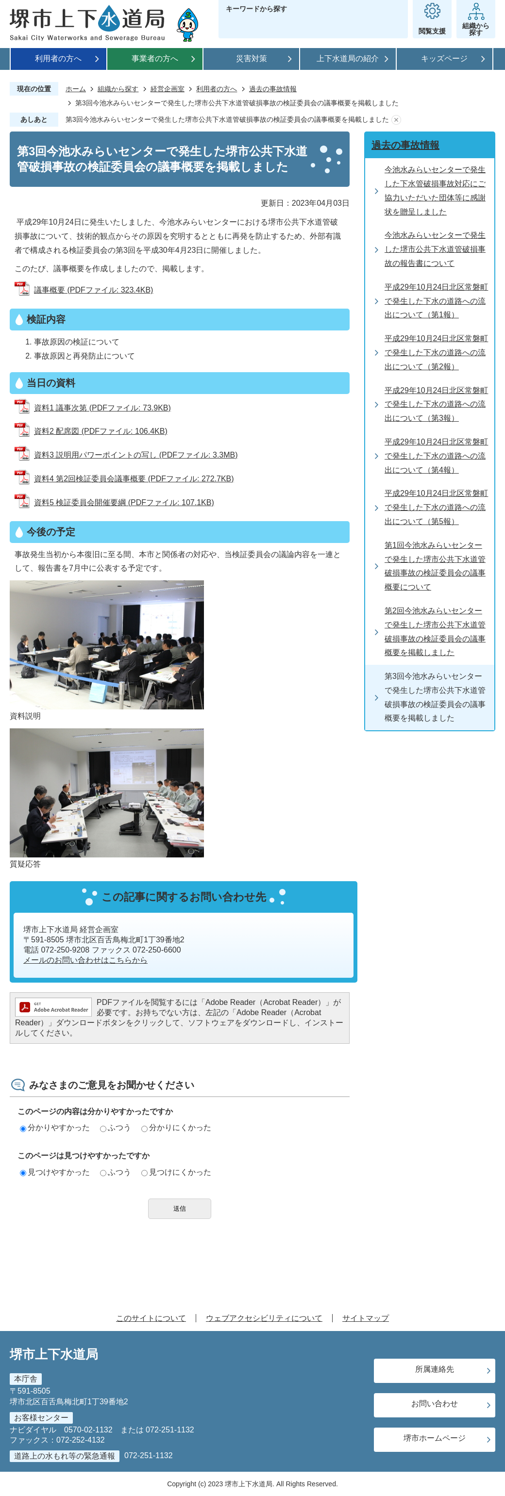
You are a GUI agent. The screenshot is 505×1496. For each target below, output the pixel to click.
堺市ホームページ (435, 1438)
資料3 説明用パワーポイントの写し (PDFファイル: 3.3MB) (136, 455)
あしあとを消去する (396, 120)
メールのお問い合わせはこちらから (85, 960)
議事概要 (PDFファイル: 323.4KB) (93, 290)
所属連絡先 (434, 1369)
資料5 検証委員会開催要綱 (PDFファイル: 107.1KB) (124, 502)
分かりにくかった (176, 1127)
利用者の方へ (58, 58)
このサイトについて (151, 1318)
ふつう (115, 1127)
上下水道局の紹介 (348, 58)
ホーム (76, 89)
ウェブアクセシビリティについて (264, 1318)
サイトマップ (365, 1318)
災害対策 (251, 58)
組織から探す (118, 89)
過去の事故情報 (273, 89)
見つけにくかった (176, 1172)
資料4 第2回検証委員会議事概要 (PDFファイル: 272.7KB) (134, 479)
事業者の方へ (155, 58)
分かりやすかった (55, 1127)
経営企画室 (168, 89)
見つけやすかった (55, 1172)
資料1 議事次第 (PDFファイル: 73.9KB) (102, 408)
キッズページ (444, 58)
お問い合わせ (434, 1403)
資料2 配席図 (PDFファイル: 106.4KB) (101, 431)
